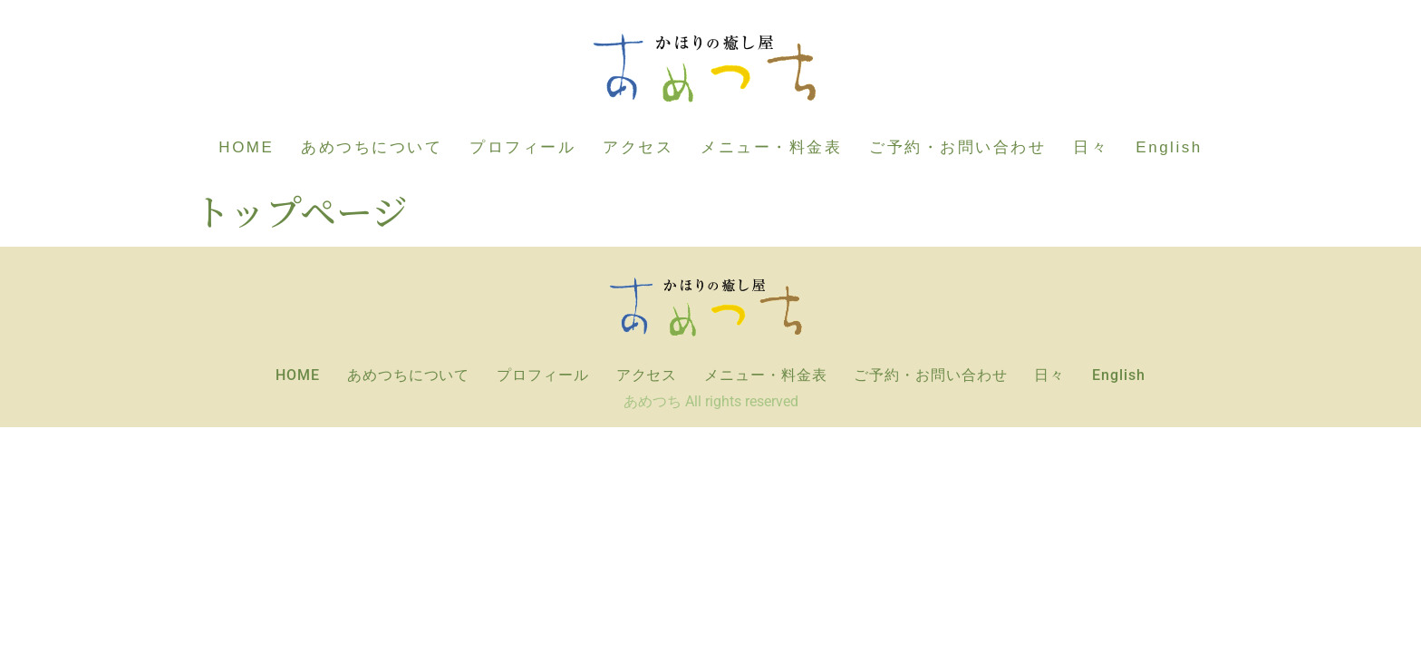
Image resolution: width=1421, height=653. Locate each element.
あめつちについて (371, 147)
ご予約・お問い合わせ (957, 147)
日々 (1090, 147)
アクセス (638, 147)
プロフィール (522, 147)
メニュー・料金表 (771, 147)
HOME (246, 147)
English (1169, 147)
